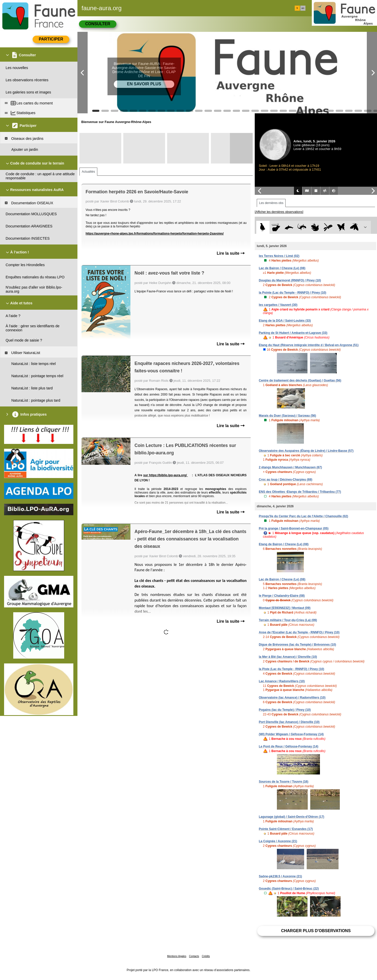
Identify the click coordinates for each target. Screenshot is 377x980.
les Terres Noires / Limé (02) (279, 256)
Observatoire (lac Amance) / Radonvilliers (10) (292, 697)
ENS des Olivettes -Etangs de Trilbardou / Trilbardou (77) (300, 492)
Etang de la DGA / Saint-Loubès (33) (285, 320)
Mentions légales (176, 956)
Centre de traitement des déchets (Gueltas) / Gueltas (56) (300, 380)
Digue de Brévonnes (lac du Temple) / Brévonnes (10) (297, 644)
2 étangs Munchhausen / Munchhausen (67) (290, 467)
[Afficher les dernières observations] (279, 212)
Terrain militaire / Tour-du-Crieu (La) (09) (288, 620)
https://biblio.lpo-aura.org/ (168, 475)
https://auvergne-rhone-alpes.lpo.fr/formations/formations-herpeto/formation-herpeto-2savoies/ (155, 233)
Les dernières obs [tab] (271, 203)
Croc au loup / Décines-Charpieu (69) (285, 479)
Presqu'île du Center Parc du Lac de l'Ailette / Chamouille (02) (303, 516)
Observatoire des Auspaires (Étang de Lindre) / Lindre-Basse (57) (306, 451)
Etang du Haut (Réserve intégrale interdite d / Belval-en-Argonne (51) (308, 345)
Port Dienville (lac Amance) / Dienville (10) (289, 722)
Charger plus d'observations (316, 931)
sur (146, 475)
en (303, 8)
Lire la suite (231, 253)
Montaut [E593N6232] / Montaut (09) (285, 608)
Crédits (206, 956)
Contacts (194, 956)
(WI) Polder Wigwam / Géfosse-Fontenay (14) (291, 734)
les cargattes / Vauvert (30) (278, 305)
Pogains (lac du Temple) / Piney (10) (285, 710)
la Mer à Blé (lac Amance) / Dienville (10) (288, 657)
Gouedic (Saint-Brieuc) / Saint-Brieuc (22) (289, 888)
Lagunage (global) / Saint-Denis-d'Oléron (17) (291, 817)
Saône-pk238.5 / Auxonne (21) (280, 876)
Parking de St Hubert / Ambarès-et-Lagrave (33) (293, 333)
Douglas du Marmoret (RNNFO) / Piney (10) (290, 280)
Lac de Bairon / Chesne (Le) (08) (282, 268)
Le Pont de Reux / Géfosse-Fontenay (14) (288, 746)
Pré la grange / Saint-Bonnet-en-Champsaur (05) (293, 528)
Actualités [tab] (88, 171)
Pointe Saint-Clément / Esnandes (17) (286, 829)
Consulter (97, 24)
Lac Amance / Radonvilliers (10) (282, 681)
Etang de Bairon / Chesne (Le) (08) (283, 544)
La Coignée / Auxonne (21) (278, 841)
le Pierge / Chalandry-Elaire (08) (282, 595)
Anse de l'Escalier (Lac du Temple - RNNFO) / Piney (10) (299, 632)
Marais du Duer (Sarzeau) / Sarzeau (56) (287, 415)
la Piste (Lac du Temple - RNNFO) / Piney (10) (291, 669)
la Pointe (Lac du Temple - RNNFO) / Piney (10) (292, 292)
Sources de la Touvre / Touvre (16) (283, 781)
